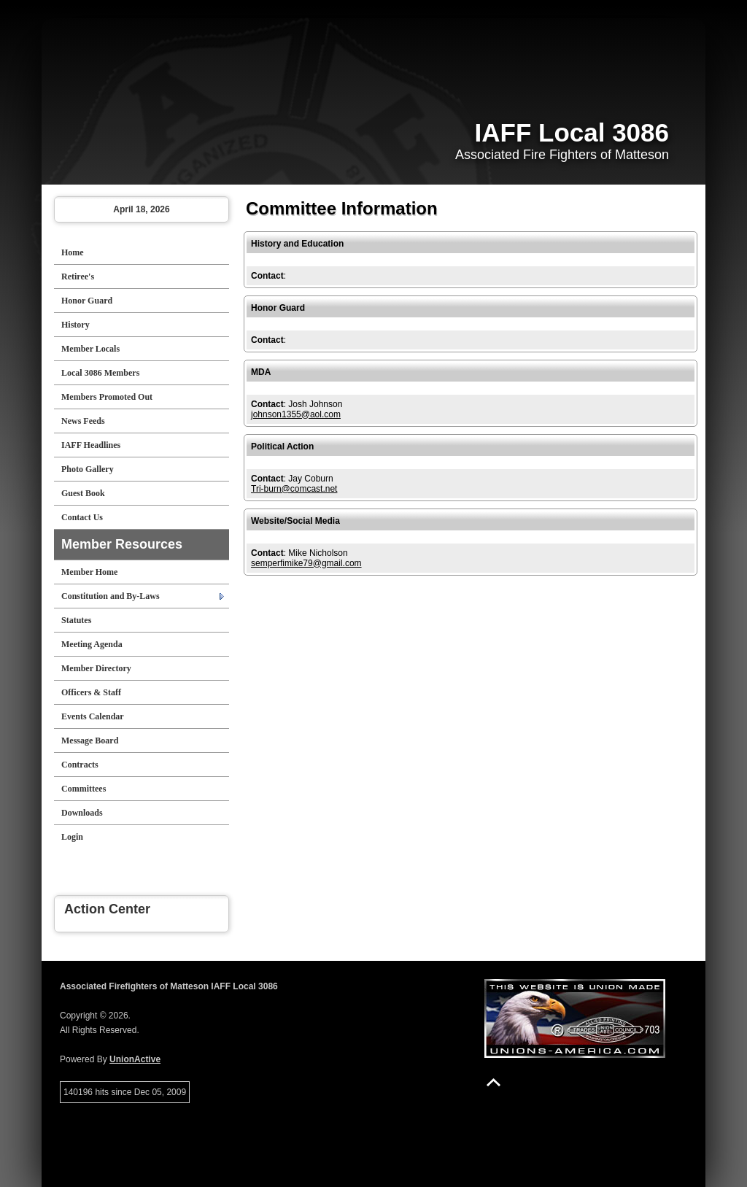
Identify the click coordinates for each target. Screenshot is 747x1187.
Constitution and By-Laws (110, 596)
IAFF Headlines (90, 445)
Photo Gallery (87, 469)
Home (72, 252)
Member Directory (96, 668)
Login (72, 837)
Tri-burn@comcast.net (294, 489)
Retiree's (77, 276)
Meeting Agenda (92, 644)
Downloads (82, 813)
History (75, 325)
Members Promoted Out (106, 397)
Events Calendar (92, 716)
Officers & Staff (91, 692)
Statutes (76, 620)
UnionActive (134, 1059)
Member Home (89, 572)
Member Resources (121, 544)
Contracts (79, 764)
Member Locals (90, 349)
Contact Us (82, 517)
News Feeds (83, 421)
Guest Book (83, 493)
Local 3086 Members (100, 373)
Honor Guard (86, 300)
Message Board (89, 740)
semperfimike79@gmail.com (306, 563)
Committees (83, 789)
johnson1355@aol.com (296, 414)
